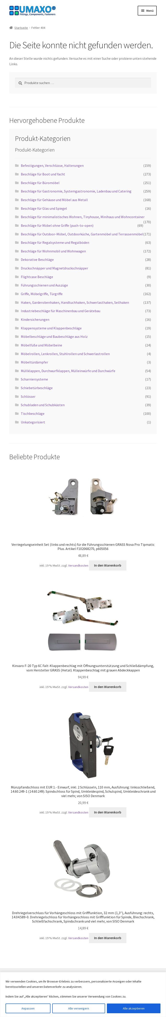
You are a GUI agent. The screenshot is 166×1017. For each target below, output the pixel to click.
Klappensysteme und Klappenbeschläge (51, 328)
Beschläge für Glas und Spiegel (44, 208)
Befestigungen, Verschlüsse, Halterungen (52, 165)
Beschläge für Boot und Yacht (43, 174)
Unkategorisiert (33, 422)
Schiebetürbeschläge (37, 388)
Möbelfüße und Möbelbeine (41, 345)
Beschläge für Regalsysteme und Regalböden (55, 242)
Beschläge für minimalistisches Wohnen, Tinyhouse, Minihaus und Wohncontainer (83, 217)
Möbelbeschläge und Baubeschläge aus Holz (54, 336)
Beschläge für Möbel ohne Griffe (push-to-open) (57, 225)
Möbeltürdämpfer (34, 362)
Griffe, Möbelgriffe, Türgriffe (42, 294)
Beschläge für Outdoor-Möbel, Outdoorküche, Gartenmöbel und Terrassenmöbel (82, 234)
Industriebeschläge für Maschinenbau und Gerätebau (60, 311)
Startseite (21, 28)
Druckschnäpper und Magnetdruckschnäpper (54, 268)
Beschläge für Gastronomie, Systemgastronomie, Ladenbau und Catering (76, 191)
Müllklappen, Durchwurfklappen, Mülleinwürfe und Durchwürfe (68, 371)
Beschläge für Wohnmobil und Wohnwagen (53, 251)
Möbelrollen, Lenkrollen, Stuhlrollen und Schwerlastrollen (65, 354)
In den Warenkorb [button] (107, 565)
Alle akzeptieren (134, 1008)
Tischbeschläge (32, 413)
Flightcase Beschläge (37, 277)
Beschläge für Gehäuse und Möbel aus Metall (54, 200)
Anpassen (28, 1008)
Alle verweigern (78, 1008)
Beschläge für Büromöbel (40, 183)
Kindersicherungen (35, 319)
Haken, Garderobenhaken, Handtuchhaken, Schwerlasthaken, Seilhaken (75, 302)
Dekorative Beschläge (37, 259)
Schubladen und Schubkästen (43, 405)
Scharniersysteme (34, 379)
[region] (83, 994)
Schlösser (28, 396)
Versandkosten (78, 565)
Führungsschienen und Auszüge (44, 285)
